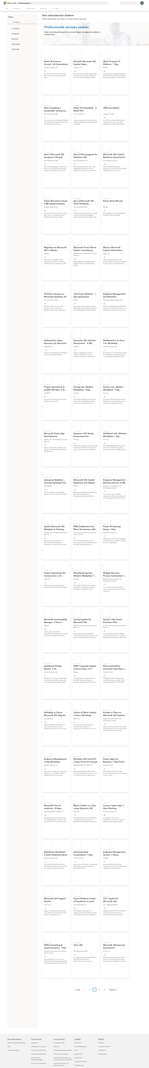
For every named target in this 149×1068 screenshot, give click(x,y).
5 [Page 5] (104, 989)
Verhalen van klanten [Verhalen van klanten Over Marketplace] (13, 1050)
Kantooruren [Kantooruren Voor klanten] (34, 1043)
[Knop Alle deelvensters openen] (6, 8)
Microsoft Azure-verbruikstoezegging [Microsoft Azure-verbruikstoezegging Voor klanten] (37, 1058)
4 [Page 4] (99, 989)
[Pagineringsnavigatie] (95, 991)
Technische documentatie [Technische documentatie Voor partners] (61, 1054)
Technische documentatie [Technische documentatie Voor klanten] (38, 1050)
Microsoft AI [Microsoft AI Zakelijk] (77, 1043)
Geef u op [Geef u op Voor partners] (56, 1046)
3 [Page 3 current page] (94, 989)
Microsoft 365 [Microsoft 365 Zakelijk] (78, 1058)
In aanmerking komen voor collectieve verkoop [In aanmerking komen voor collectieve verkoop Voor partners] (61, 1064)
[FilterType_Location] (9, 28)
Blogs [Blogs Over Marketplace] (8, 1046)
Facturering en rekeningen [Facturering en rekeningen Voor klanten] (38, 1063)
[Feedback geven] (109, 3)
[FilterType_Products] (9, 33)
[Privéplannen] (118, 3)
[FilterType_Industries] (9, 38)
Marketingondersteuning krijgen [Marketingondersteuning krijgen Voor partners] (63, 1050)
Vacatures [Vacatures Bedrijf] (101, 1043)
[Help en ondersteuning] (112, 3)
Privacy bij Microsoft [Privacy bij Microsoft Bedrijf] (104, 1046)
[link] (56, 72)
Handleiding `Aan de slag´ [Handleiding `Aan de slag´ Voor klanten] (38, 1046)
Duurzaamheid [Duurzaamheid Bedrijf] (102, 1054)
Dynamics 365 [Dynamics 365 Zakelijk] (78, 1054)
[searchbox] (25, 22)
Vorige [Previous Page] (77, 989)
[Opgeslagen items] (115, 3)
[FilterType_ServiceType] (9, 43)
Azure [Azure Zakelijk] (76, 1050)
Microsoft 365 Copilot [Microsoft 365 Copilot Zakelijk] (80, 1061)
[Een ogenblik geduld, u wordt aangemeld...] (142, 3)
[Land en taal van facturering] (128, 3)
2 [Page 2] (89, 989)
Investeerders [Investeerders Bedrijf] (102, 1050)
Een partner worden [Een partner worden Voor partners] (59, 1043)
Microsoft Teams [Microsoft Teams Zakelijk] (79, 1065)
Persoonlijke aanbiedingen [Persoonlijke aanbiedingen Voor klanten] (38, 1054)
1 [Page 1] (84, 989)
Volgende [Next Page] (112, 989)
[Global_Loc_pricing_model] (9, 49)
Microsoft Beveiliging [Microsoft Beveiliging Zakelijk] (80, 1046)
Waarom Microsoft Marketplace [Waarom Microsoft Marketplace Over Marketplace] (16, 1043)
